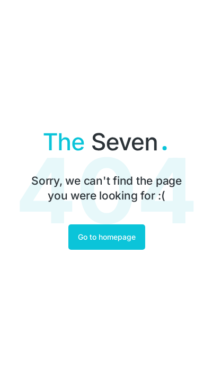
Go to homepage (107, 236)
